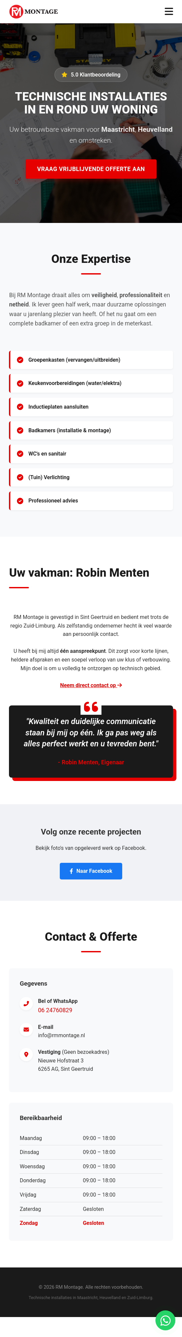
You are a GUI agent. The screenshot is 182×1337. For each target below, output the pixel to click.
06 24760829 (55, 1010)
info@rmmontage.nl (61, 1035)
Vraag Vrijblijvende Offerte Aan (91, 169)
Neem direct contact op (91, 685)
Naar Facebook (91, 871)
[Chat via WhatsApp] (165, 1320)
